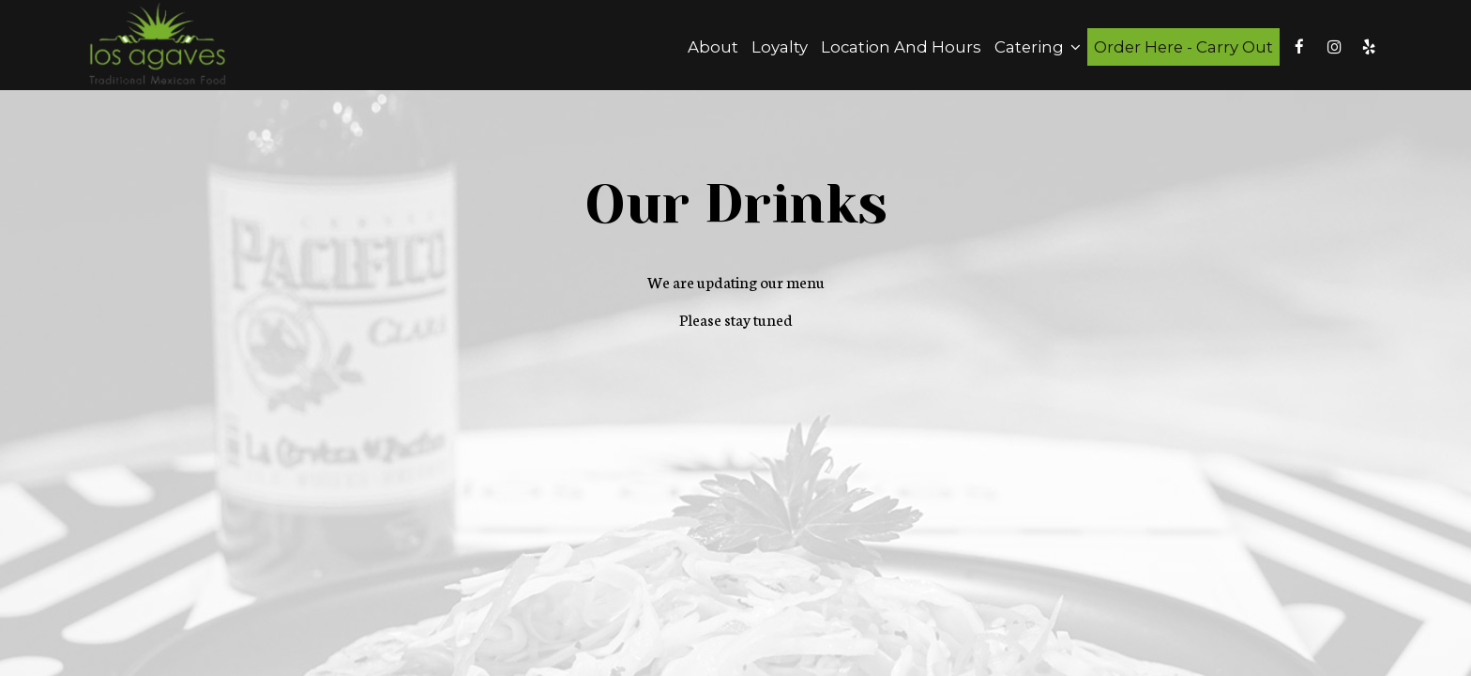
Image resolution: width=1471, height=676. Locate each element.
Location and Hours (901, 47)
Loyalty (779, 47)
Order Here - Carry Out (1183, 47)
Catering (1037, 47)
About (713, 47)
